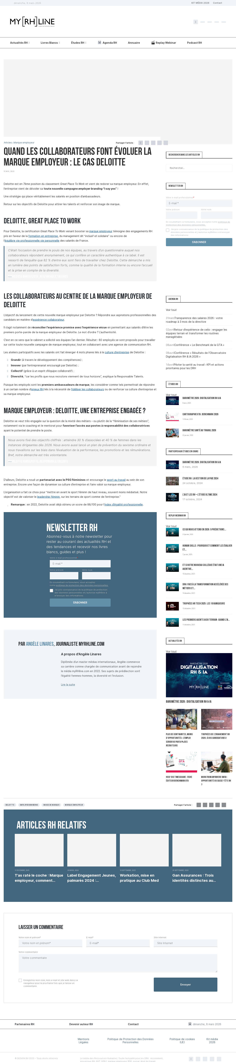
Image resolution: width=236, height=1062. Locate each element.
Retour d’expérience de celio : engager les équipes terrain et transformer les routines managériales (196, 333)
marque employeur (100, 231)
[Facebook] (195, 22)
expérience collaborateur (48, 319)
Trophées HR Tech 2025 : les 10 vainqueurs (204, 603)
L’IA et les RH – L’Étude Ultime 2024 (200, 494)
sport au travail (116, 479)
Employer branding (29, 797)
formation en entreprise (43, 236)
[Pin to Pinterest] (153, 143)
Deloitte (10, 797)
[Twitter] (202, 22)
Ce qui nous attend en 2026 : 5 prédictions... (204, 529)
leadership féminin (48, 496)
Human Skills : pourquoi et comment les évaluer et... (207, 548)
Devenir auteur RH (81, 1016)
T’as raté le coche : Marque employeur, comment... (39, 870)
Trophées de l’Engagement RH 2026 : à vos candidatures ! (215, 736)
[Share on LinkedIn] (159, 143)
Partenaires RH (24, 1016)
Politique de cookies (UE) (182, 1032)
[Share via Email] (166, 143)
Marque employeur (25, 142)
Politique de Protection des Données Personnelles (130, 1032)
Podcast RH (194, 42)
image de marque (51, 797)
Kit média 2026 (212, 1032)
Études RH (77, 42)
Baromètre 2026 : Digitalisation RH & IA (202, 398)
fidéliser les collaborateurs (87, 389)
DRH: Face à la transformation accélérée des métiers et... (205, 586)
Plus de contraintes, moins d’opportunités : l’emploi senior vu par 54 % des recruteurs (181, 738)
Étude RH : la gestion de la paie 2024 (200, 478)
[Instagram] (209, 22)
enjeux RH (37, 389)
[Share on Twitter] (147, 143)
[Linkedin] (216, 22)
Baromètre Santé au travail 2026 (199, 430)
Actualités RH (19, 42)
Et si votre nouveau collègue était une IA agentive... (203, 567)
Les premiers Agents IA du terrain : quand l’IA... (206, 620)
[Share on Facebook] (140, 143)
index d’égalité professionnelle (124, 504)
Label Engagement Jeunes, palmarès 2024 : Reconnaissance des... (91, 870)
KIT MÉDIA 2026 (200, 2)
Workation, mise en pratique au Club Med (139, 870)
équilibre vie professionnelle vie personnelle (32, 240)
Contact (217, 2)
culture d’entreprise (117, 352)
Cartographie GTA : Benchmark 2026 (200, 414)
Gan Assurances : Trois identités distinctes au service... (193, 870)
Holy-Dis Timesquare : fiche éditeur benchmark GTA (179, 775)
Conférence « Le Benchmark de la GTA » (199, 344)
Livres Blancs (49, 42)
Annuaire (134, 42)
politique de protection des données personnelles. (82, 585)
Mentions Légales (83, 1032)
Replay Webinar (163, 42)
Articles (8, 142)
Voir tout (171, 309)
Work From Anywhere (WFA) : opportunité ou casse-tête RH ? (216, 775)
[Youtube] (223, 22)
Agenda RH (107, 42)
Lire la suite (68, 684)
